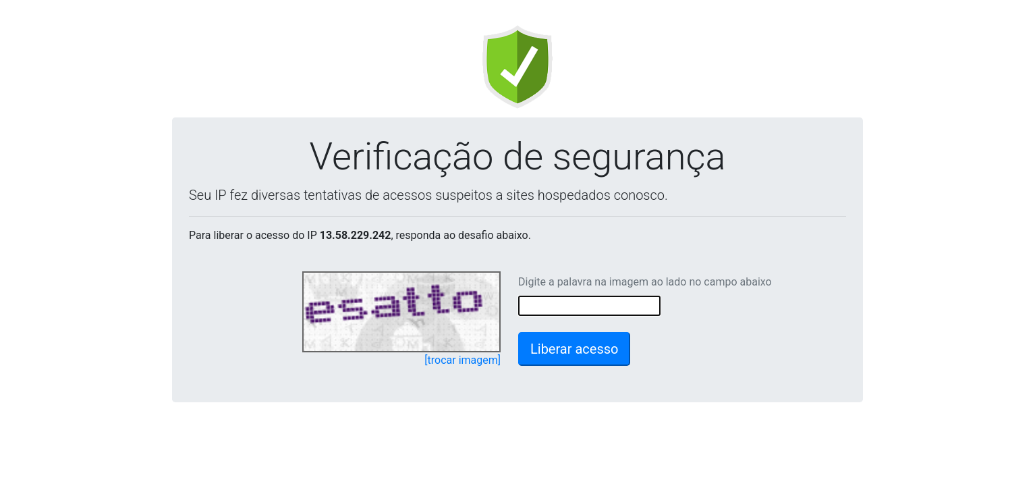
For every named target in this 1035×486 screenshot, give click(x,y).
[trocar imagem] (462, 360)
